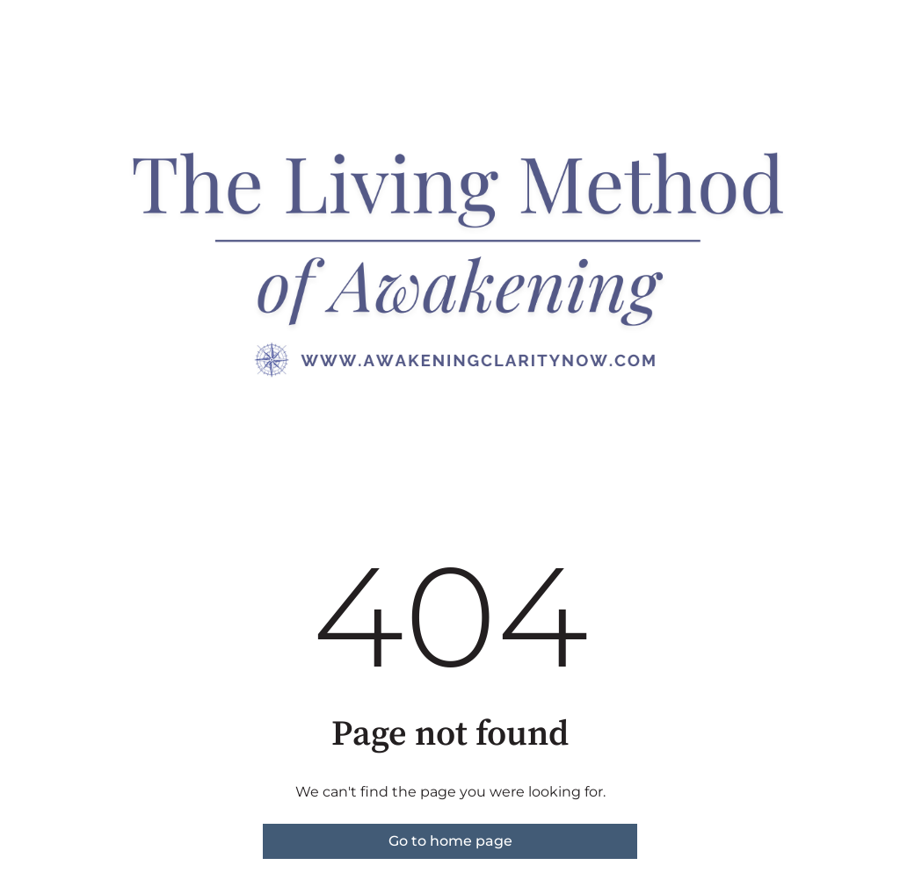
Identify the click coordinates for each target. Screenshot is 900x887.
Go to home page (450, 841)
